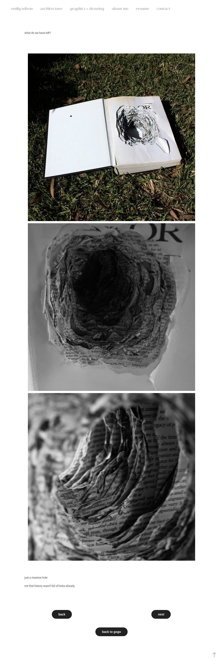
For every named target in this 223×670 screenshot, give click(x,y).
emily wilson (22, 9)
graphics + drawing (87, 9)
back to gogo (111, 632)
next (161, 614)
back (61, 614)
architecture (51, 9)
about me (120, 9)
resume (142, 9)
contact (163, 9)
